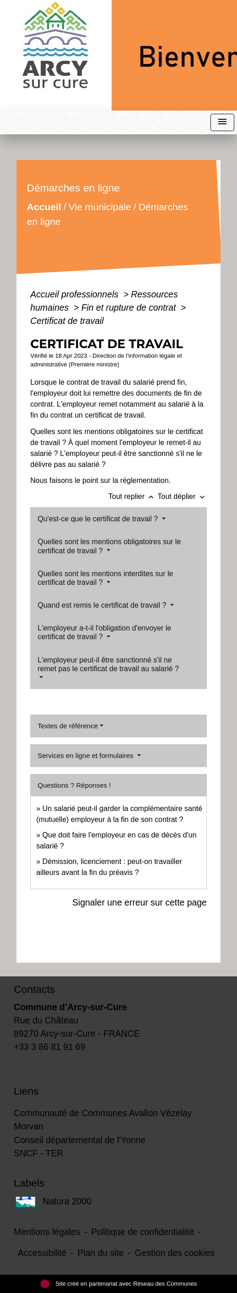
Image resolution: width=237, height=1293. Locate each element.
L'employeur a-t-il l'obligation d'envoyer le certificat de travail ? (104, 632)
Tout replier (133, 496)
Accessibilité (42, 1253)
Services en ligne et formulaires (86, 755)
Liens (26, 1091)
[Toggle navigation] (222, 123)
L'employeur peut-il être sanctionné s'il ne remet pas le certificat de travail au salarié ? (108, 664)
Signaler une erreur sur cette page (139, 902)
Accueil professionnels (75, 294)
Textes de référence (68, 726)
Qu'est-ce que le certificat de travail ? (99, 519)
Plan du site (100, 1253)
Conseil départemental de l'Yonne (79, 1140)
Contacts (34, 989)
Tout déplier (182, 496)
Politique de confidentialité (142, 1232)
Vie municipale (100, 206)
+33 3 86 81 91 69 (50, 1047)
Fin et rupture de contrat (129, 307)
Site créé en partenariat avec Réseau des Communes (118, 1283)
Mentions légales (47, 1232)
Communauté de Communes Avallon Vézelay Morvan (103, 1119)
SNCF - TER (38, 1153)
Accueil (44, 206)
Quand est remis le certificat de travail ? (103, 605)
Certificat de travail (66, 321)
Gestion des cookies (175, 1253)
